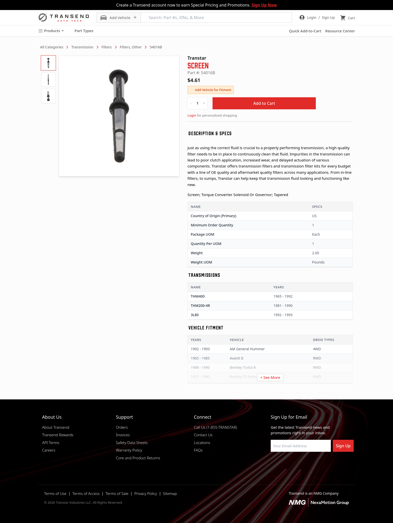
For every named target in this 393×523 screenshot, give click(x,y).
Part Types (81, 31)
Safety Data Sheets (132, 442)
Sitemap (170, 493)
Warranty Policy (129, 450)
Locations (202, 442)
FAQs (198, 450)
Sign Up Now (264, 5)
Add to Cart (264, 103)
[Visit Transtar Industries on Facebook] (273, 464)
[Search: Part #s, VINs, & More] (216, 17)
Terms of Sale (117, 493)
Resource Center (340, 30)
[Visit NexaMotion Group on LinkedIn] (285, 464)
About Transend (55, 427)
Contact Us (203, 434)
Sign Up (343, 446)
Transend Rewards (57, 434)
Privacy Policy (145, 493)
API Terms (50, 442)
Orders (122, 427)
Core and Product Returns (138, 457)
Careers (48, 450)
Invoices (123, 434)
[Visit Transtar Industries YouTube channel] (323, 464)
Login (191, 115)
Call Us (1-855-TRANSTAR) (215, 427)
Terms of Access (86, 493)
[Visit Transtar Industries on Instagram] (298, 464)
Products (51, 30)
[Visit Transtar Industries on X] (310, 464)
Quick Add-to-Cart (305, 30)
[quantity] (197, 103)
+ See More (270, 377)
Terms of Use (55, 493)
